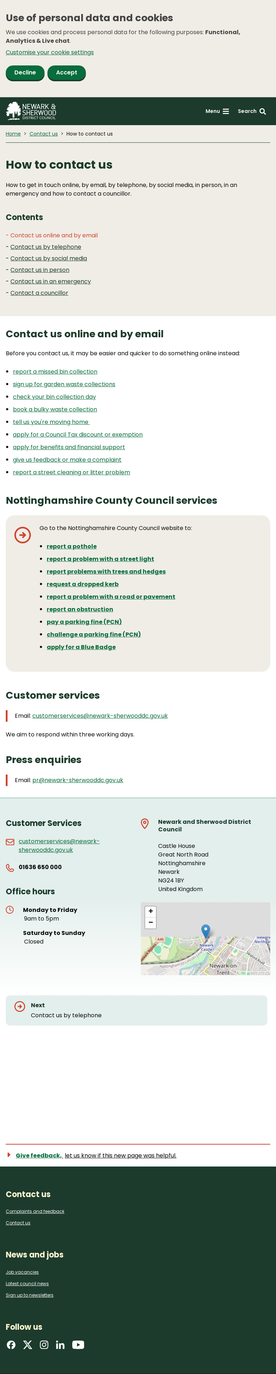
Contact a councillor (39, 293)
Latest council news (27, 1284)
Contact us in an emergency (50, 281)
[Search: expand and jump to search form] (252, 111)
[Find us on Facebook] (11, 1347)
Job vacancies (22, 1272)
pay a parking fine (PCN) (84, 622)
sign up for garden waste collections (64, 384)
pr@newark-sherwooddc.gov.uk (77, 780)
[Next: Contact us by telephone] (136, 1010)
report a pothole (72, 546)
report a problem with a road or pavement (111, 597)
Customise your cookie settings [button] (50, 52)
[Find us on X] (27, 1347)
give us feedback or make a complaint (67, 460)
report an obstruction (80, 609)
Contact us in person (39, 270)
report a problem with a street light (100, 559)
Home (13, 133)
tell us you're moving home (51, 422)
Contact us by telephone (45, 247)
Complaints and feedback (35, 1211)
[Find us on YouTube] (78, 1347)
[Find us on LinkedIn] (60, 1347)
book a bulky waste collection (55, 409)
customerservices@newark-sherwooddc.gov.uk (100, 716)
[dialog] (138, 48)
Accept (66, 72)
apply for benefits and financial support (69, 447)
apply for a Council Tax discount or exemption (78, 434)
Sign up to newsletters (30, 1295)
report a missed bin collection (55, 372)
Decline (25, 72)
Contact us (43, 133)
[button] (205, 931)
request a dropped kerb (83, 584)
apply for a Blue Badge (81, 647)
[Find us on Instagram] (44, 1347)
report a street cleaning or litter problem (71, 472)
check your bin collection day (54, 397)
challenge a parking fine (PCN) (94, 634)
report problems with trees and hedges (106, 571)
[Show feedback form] (95, 1155)
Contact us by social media (48, 258)
